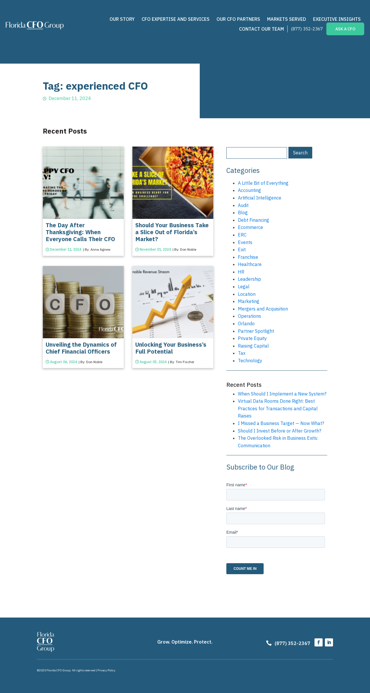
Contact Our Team (261, 29)
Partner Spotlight (256, 331)
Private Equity (252, 338)
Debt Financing (253, 220)
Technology (250, 360)
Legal (243, 286)
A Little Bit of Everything (263, 183)
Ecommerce (250, 227)
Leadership (249, 279)
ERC (242, 235)
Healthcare (250, 264)
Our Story (122, 19)
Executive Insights (337, 19)
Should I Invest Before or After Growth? (279, 431)
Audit (243, 205)
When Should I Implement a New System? (282, 394)
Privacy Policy (106, 670)
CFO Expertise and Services (176, 19)
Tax (241, 353)
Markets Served (286, 19)
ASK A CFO (345, 29)
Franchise (248, 257)
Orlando (246, 323)
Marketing (248, 301)
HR (241, 272)
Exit (242, 249)
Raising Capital (253, 346)
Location (247, 294)
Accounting (249, 190)
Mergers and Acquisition (263, 309)
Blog (243, 212)
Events (245, 242)
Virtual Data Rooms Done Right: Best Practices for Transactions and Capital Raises (278, 408)
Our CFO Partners (238, 19)
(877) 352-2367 (307, 29)
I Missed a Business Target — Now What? (281, 423)
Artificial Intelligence (259, 198)
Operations (249, 316)
